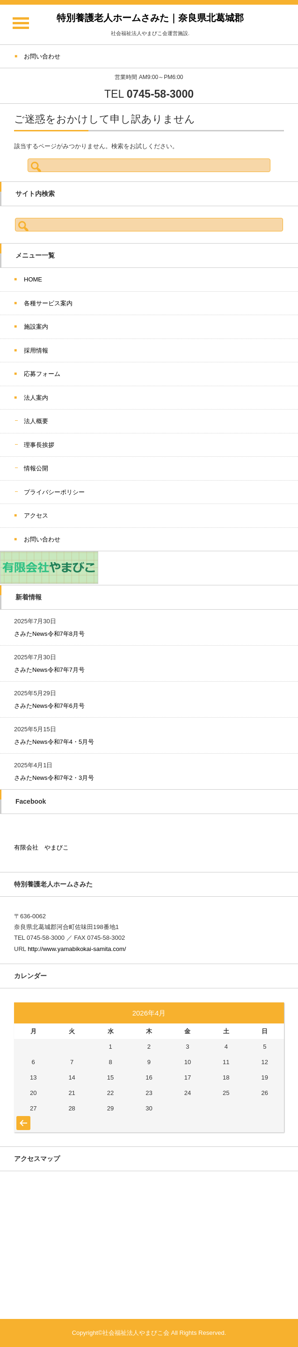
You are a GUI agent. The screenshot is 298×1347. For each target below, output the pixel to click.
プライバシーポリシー (54, 492)
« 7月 (22, 1118)
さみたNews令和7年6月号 (49, 705)
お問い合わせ (42, 539)
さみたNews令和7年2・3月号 (54, 777)
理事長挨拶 (39, 444)
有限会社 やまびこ (41, 847)
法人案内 (36, 397)
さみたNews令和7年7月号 (49, 669)
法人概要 (36, 421)
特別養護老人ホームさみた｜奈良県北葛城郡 (150, 18)
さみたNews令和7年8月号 (49, 633)
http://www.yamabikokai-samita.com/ (77, 948)
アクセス (36, 515)
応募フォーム (42, 373)
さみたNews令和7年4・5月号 (54, 741)
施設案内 (36, 326)
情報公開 (36, 468)
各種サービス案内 (48, 303)
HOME (33, 279)
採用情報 (36, 350)
